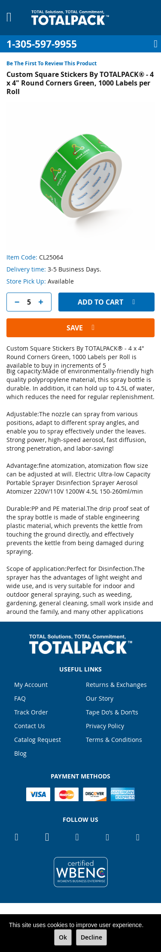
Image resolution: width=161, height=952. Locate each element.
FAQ (20, 698)
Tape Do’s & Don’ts (112, 712)
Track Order (31, 712)
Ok (63, 937)
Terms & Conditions (114, 739)
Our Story (99, 698)
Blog (20, 753)
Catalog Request (37, 739)
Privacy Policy (105, 726)
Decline (91, 937)
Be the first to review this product (51, 63)
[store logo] (70, 17)
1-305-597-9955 (41, 44)
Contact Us (29, 726)
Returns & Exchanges (116, 684)
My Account (31, 684)
